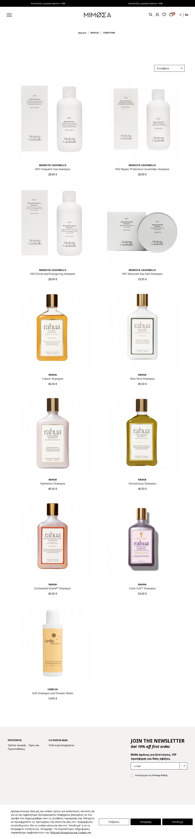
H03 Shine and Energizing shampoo (52, 274)
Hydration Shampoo (52, 483)
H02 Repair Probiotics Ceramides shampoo (142, 169)
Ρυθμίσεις (114, 821)
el (180, 15)
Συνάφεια (170, 68)
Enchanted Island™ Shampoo (52, 588)
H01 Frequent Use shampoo (52, 169)
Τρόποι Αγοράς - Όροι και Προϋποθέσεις (23, 747)
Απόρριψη (145, 821)
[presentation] (156, 790)
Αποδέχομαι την (149, 775)
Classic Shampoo (52, 379)
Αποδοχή (177, 821)
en (186, 15)
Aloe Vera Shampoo (142, 379)
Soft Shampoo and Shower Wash (52, 693)
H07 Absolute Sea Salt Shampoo (142, 274)
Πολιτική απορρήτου (61, 745)
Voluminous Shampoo (142, 483)
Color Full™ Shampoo (142, 588)
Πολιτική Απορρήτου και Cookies (68, 832)
